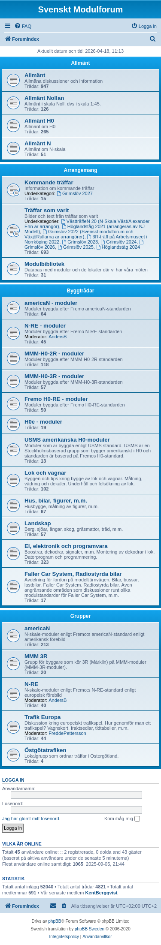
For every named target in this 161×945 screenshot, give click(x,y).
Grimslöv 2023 (80, 241)
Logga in (13, 779)
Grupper (80, 616)
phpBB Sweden (89, 929)
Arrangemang (80, 170)
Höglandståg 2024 (118, 247)
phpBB (54, 921)
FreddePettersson (67, 733)
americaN (37, 628)
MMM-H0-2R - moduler (54, 353)
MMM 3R (35, 656)
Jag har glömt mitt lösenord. (31, 818)
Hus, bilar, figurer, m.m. (55, 500)
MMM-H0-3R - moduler (54, 376)
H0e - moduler (43, 421)
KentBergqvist (101, 892)
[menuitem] (22, 26)
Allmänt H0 (39, 120)
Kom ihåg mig (122, 819)
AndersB (58, 336)
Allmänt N (37, 143)
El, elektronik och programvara (66, 546)
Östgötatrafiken (45, 750)
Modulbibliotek (44, 264)
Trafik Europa (42, 717)
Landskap (37, 523)
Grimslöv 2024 (118, 241)
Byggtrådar (80, 291)
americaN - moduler (50, 303)
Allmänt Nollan (44, 98)
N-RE (31, 684)
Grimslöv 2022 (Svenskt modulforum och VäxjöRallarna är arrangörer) (79, 234)
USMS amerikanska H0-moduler (67, 439)
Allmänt (80, 63)
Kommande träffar (48, 182)
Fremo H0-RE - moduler (56, 399)
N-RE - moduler (45, 325)
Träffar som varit (46, 210)
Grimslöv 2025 (76, 247)
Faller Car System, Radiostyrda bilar (73, 574)
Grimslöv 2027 (75, 193)
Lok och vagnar (45, 472)
